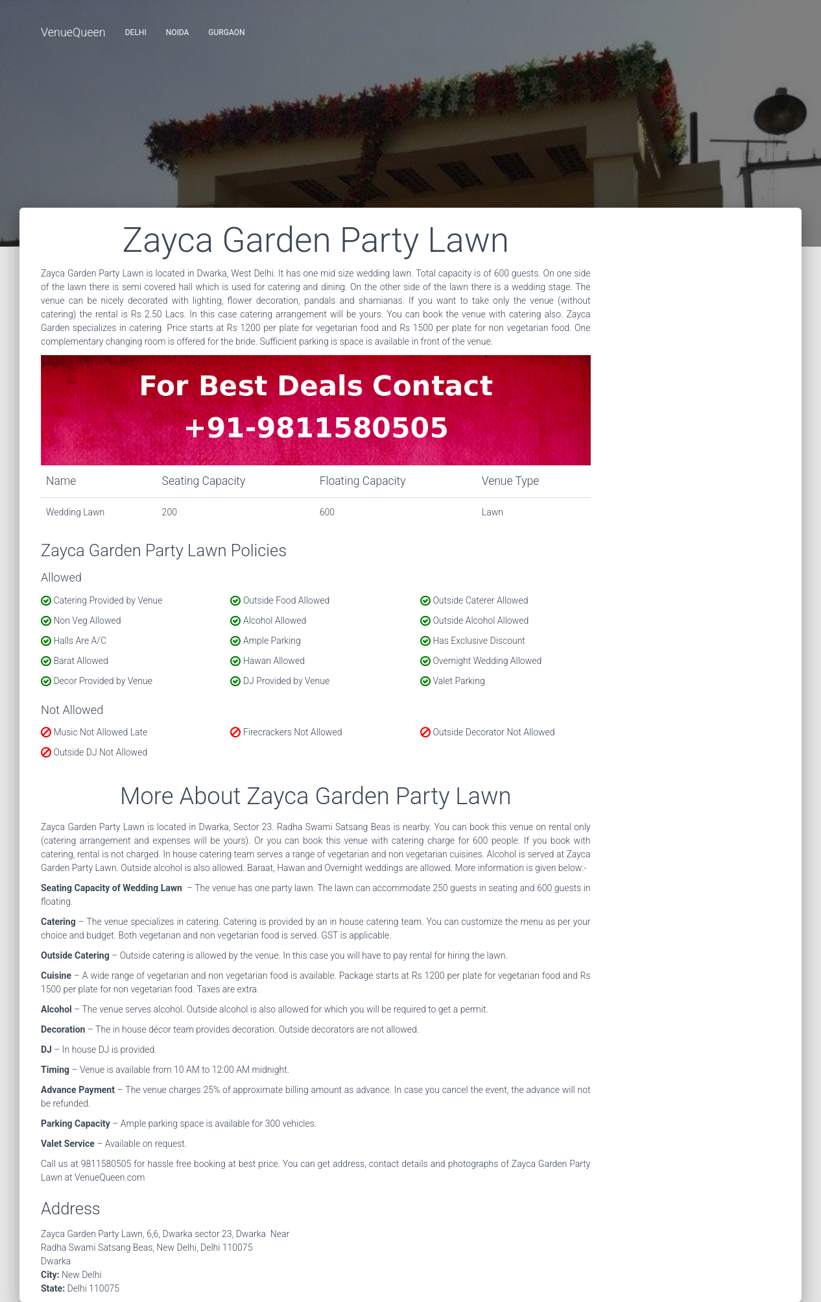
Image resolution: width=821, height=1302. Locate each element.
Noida (177, 32)
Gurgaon (226, 32)
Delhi (136, 32)
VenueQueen (73, 32)
